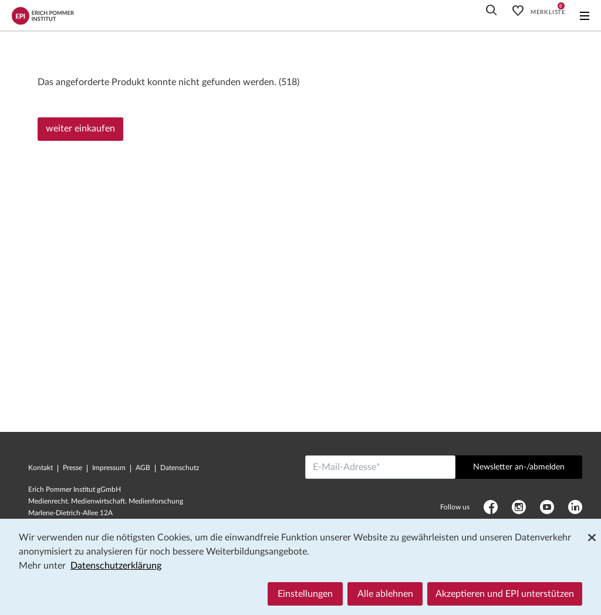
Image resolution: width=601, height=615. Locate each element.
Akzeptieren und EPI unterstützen (504, 594)
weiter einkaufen (80, 128)
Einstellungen (305, 594)
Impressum (109, 467)
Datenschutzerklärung (115, 565)
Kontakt (40, 467)
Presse (72, 467)
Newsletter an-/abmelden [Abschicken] (519, 467)
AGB (143, 467)
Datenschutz (179, 467)
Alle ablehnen (385, 594)
